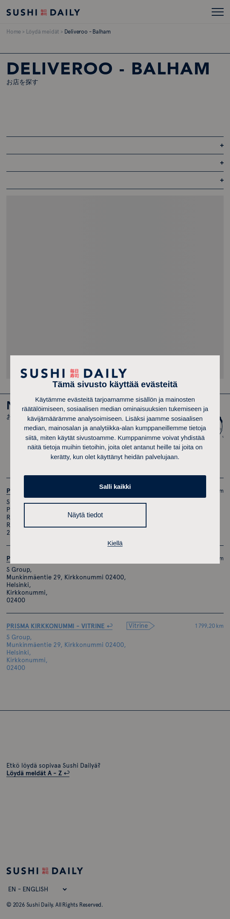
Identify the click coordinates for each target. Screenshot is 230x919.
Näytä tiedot (85, 515)
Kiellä (115, 543)
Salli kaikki (115, 486)
